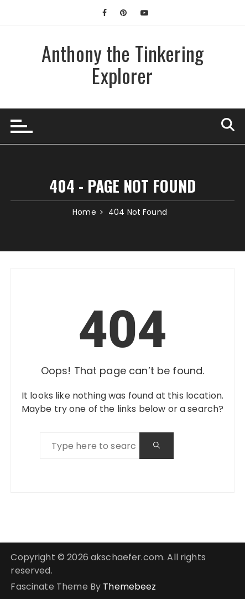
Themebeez (129, 586)
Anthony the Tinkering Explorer (122, 64)
